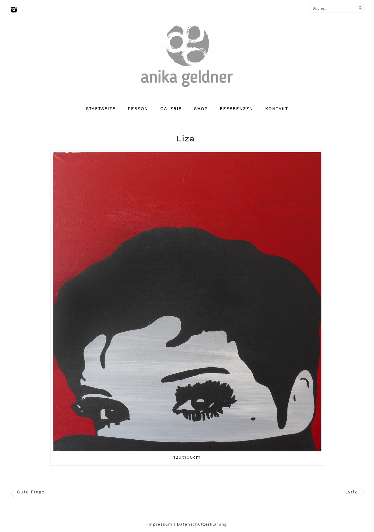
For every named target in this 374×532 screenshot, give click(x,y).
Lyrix (351, 492)
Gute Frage (31, 492)
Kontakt (276, 108)
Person (138, 108)
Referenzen (236, 108)
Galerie (171, 108)
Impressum (159, 524)
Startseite (101, 108)
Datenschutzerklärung (202, 524)
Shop (201, 108)
